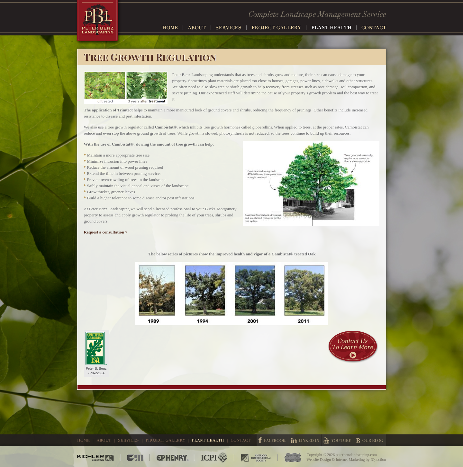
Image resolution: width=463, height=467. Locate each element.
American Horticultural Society (256, 457)
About (199, 27)
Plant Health (334, 27)
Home (172, 27)
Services (231, 27)
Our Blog (370, 440)
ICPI (214, 457)
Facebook (273, 440)
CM (135, 457)
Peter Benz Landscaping (98, 22)
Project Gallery (278, 27)
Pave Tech (289, 457)
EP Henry (172, 457)
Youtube (338, 440)
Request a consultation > (106, 232)
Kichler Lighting (99, 457)
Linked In (305, 440)
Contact (373, 27)
